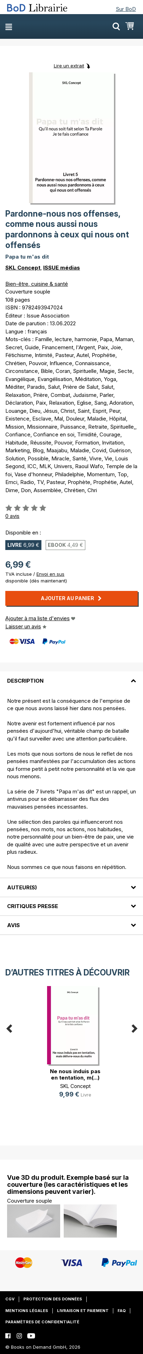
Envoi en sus (50, 574)
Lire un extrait (69, 65)
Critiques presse (32, 906)
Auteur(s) (22, 887)
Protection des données (52, 1298)
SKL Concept (22, 267)
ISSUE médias (61, 267)
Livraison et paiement (83, 1310)
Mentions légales (26, 1310)
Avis (13, 925)
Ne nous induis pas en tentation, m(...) (75, 1074)
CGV (10, 1298)
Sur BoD (126, 9)
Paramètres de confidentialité (42, 1321)
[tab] (71, 676)
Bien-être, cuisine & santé (36, 283)
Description (25, 680)
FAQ (122, 1310)
